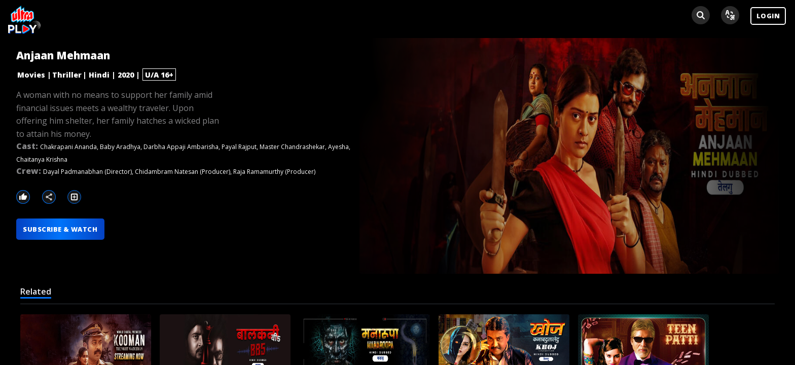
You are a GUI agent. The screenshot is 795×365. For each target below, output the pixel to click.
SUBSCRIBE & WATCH (60, 229)
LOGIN (768, 15)
